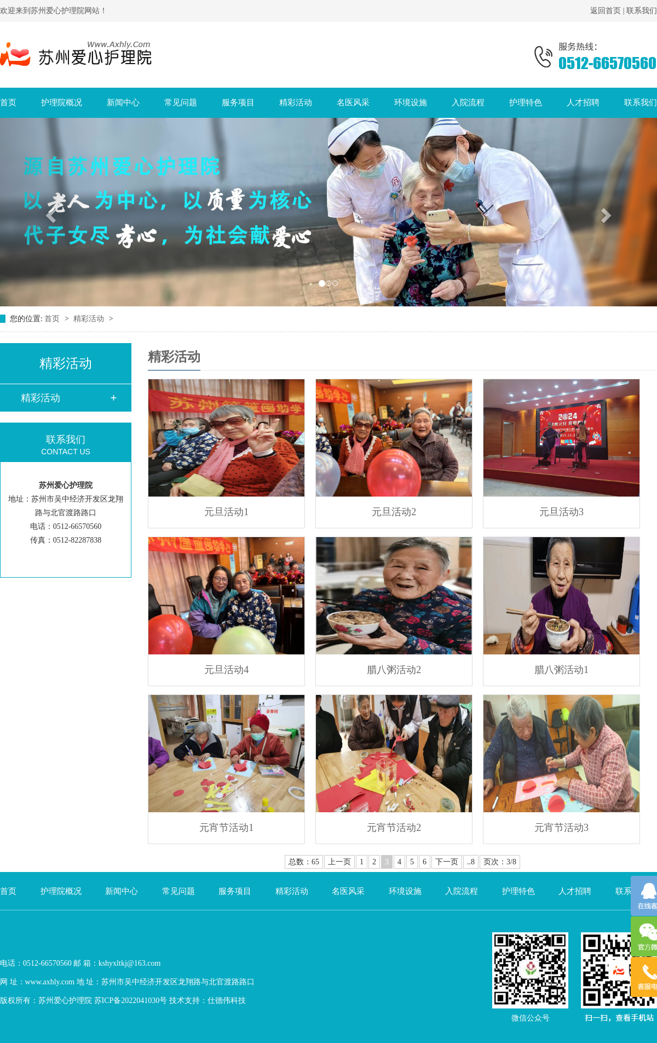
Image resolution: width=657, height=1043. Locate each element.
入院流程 (468, 102)
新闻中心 (123, 102)
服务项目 (238, 102)
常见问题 (180, 102)
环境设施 (410, 102)
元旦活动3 (561, 511)
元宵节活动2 (394, 827)
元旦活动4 (226, 669)
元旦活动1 (226, 511)
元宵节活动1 (226, 827)
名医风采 (353, 102)
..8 (471, 862)
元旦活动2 (394, 511)
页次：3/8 (499, 862)
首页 (8, 102)
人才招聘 (583, 102)
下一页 (446, 862)
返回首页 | (608, 11)
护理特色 (525, 102)
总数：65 (304, 862)
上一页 (339, 862)
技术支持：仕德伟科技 (207, 1000)
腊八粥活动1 (561, 669)
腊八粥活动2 (394, 669)
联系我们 (641, 11)
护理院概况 (61, 102)
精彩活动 (295, 102)
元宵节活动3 (561, 827)
